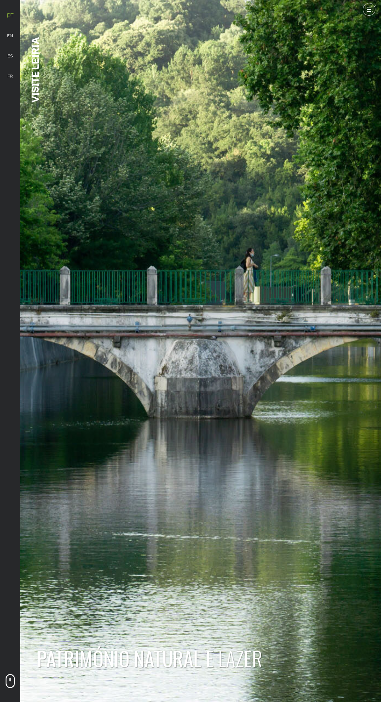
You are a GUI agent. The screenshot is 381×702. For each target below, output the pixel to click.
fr (10, 76)
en (10, 35)
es (10, 56)
